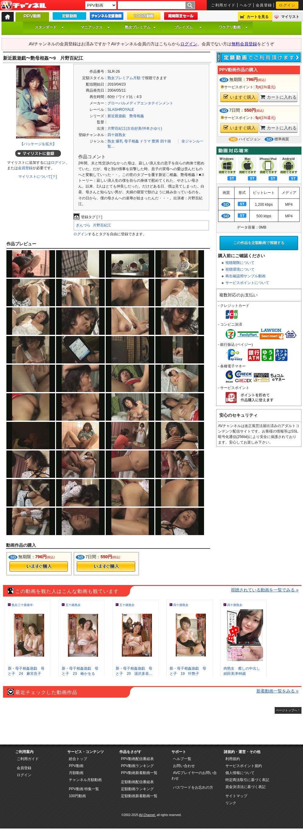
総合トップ (78, 759)
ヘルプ (246, 5)
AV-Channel (23, 5)
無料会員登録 (244, 43)
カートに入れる (278, 97)
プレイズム (188, 27)
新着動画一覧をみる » (277, 691)
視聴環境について (240, 269)
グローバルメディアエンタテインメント (140, 103)
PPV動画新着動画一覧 (139, 773)
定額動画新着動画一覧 (139, 796)
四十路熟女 (116, 135)
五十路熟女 (73, 605)
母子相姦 (131, 141)
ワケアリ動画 (233, 27)
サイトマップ (236, 796)
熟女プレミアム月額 (123, 78)
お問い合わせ (184, 766)
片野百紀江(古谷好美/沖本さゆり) (134, 128)
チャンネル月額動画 (85, 780)
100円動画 (77, 796)
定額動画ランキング (137, 789)
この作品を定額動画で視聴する (258, 243)
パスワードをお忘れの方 (193, 787)
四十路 (165, 141)
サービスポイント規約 (243, 766)
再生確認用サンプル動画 (245, 276)
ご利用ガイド (223, 5)
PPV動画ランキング (137, 766)
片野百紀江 (102, 225)
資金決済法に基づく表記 (245, 787)
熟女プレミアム (140, 27)
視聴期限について (240, 263)
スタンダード (49, 27)
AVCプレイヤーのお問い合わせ (194, 775)
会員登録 (264, 5)
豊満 (155, 141)
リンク (230, 803)
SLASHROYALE (120, 109)
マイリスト (290, 17)
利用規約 (232, 759)
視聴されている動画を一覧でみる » (264, 589)
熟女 (111, 141)
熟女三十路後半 (22, 605)
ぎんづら (83, 225)
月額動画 (76, 773)
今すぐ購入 (38, 566)
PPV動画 (76, 766)
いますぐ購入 (239, 97)
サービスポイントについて (247, 283)
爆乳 (119, 141)
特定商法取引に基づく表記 (247, 780)
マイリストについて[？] (37, 176)
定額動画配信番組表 (137, 782)
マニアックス (95, 27)
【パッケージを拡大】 (38, 144)
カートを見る (258, 17)
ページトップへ (286, 710)
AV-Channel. (147, 815)
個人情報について (240, 773)
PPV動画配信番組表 (137, 759)
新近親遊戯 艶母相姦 (125, 116)
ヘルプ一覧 (182, 759)
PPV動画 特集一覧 (84, 789)
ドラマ (145, 141)
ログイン (287, 5)
